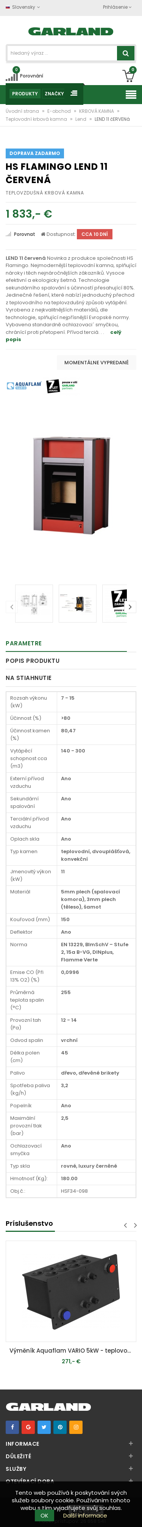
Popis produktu (32, 661)
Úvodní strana (23, 111)
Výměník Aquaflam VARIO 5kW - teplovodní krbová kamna (72, 1351)
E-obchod (59, 111)
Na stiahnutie (29, 678)
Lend (81, 119)
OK (44, 1515)
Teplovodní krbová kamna (37, 119)
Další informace (85, 1515)
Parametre (24, 643)
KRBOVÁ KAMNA (97, 111)
